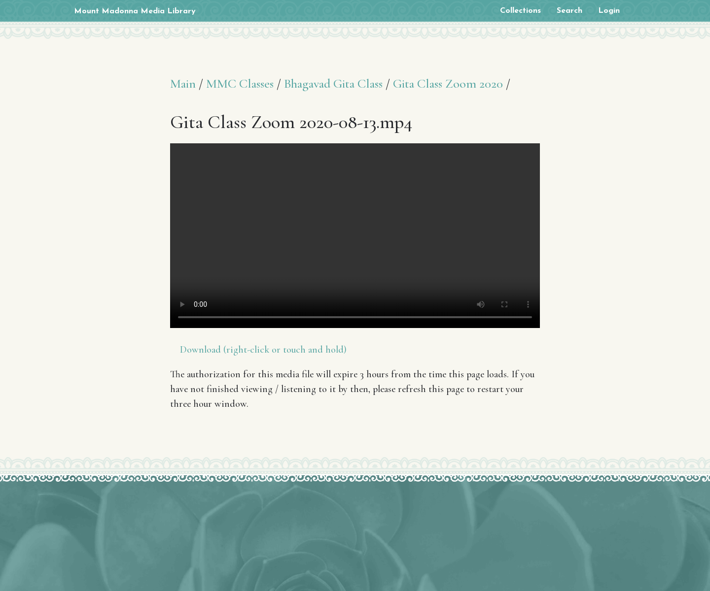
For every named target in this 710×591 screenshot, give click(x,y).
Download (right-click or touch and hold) (263, 350)
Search (569, 11)
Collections (520, 11)
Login (609, 11)
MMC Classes (240, 83)
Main (183, 83)
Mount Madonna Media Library (135, 11)
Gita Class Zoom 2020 (448, 83)
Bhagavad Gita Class (333, 83)
